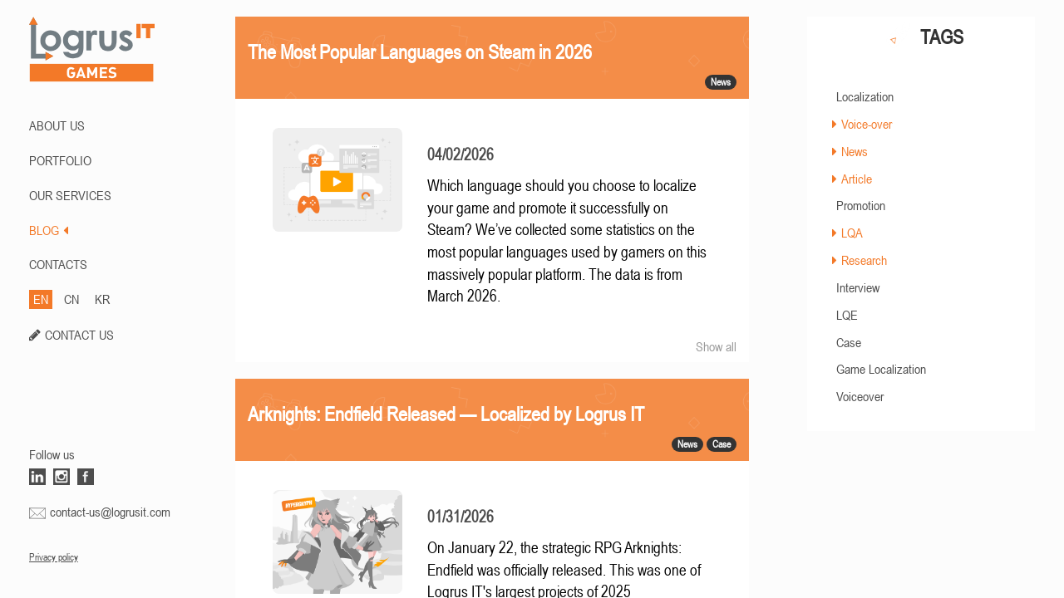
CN (71, 299)
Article (856, 178)
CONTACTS (58, 264)
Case (848, 342)
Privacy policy (53, 557)
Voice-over (866, 123)
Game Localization (881, 368)
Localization (865, 96)
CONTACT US (79, 334)
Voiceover (860, 396)
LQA (852, 232)
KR (102, 299)
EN (40, 299)
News (854, 151)
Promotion (860, 205)
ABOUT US (57, 125)
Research (864, 259)
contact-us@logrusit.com (110, 511)
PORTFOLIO (60, 160)
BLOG (48, 230)
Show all (716, 346)
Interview (857, 287)
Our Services (70, 195)
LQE (847, 314)
